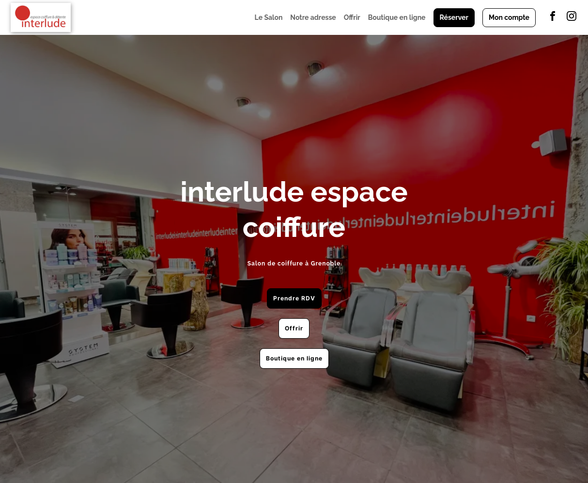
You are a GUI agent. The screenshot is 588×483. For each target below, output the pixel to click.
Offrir (352, 17)
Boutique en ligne (397, 17)
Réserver (454, 17)
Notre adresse (313, 17)
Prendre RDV (294, 298)
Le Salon (269, 17)
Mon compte (509, 17)
